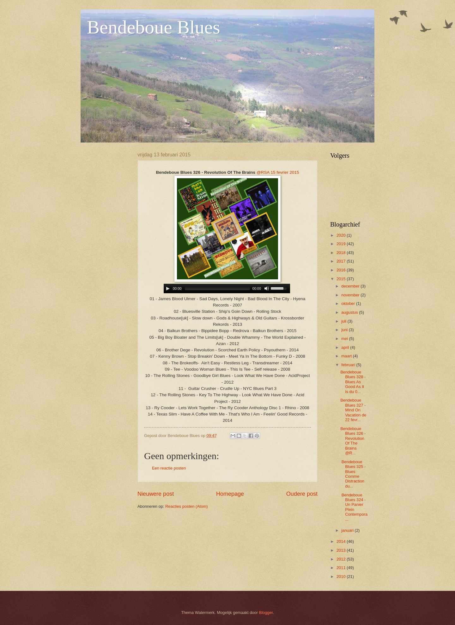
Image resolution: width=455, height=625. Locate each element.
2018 (342, 252)
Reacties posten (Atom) (186, 506)
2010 (342, 576)
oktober (348, 303)
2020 (342, 235)
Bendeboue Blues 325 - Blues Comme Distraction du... (353, 473)
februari (348, 364)
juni (345, 329)
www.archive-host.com (228, 289)
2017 (342, 261)
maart (347, 356)
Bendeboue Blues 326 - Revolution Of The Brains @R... (353, 440)
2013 (342, 550)
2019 (342, 243)
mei (345, 338)
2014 (342, 541)
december (351, 286)
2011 (342, 567)
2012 (342, 559)
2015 (342, 278)
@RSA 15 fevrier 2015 (278, 172)
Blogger (266, 612)
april (345, 347)
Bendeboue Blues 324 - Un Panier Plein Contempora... (353, 507)
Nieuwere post (155, 494)
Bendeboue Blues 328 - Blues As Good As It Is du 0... (353, 382)
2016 (342, 270)
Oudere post (302, 494)
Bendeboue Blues (153, 27)
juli (344, 321)
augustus (350, 312)
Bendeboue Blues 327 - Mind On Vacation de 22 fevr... (353, 410)
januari (348, 530)
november (351, 295)
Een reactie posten (169, 468)
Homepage (230, 494)
